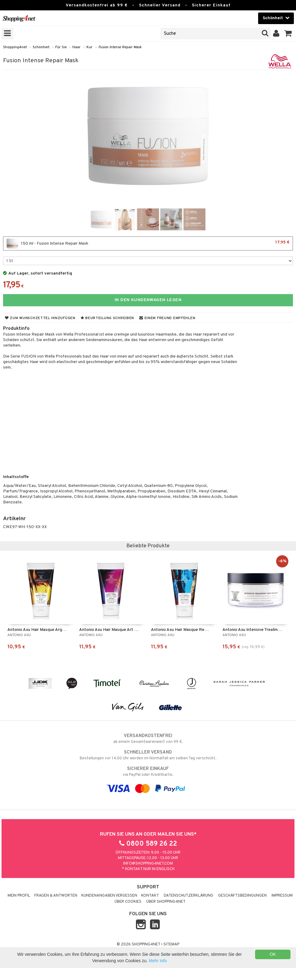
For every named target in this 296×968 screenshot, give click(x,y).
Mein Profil (19, 895)
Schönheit (41, 47)
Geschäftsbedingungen (242, 895)
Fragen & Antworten (55, 895)
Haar (76, 47)
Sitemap (171, 944)
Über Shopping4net (165, 901)
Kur (89, 47)
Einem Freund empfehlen (167, 318)
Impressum (282, 895)
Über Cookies (128, 901)
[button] (288, 33)
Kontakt (150, 895)
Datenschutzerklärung (188, 895)
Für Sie (61, 47)
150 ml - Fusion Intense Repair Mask (148, 243)
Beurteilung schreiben (107, 318)
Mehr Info (158, 960)
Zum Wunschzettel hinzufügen (40, 318)
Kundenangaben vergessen (109, 895)
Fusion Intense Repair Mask (119, 47)
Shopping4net (15, 47)
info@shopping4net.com (148, 863)
